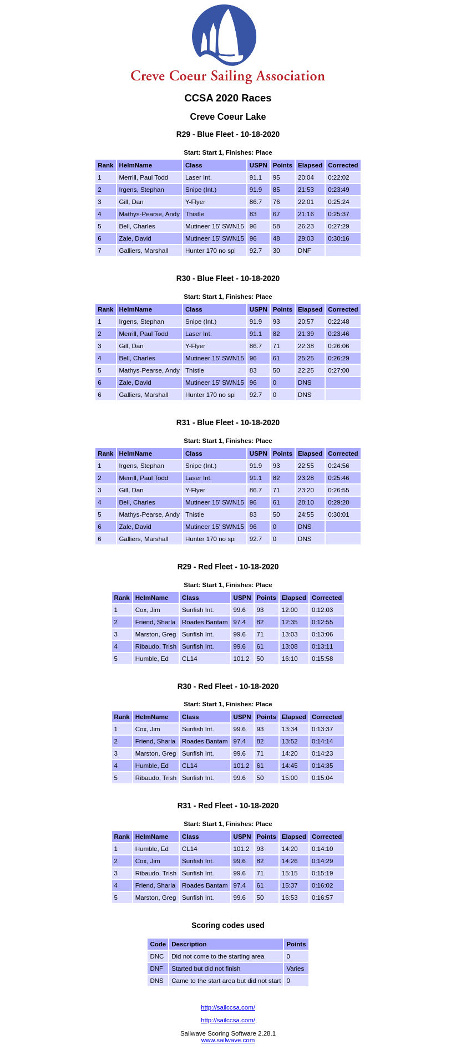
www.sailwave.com (228, 1040)
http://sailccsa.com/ (228, 1007)
